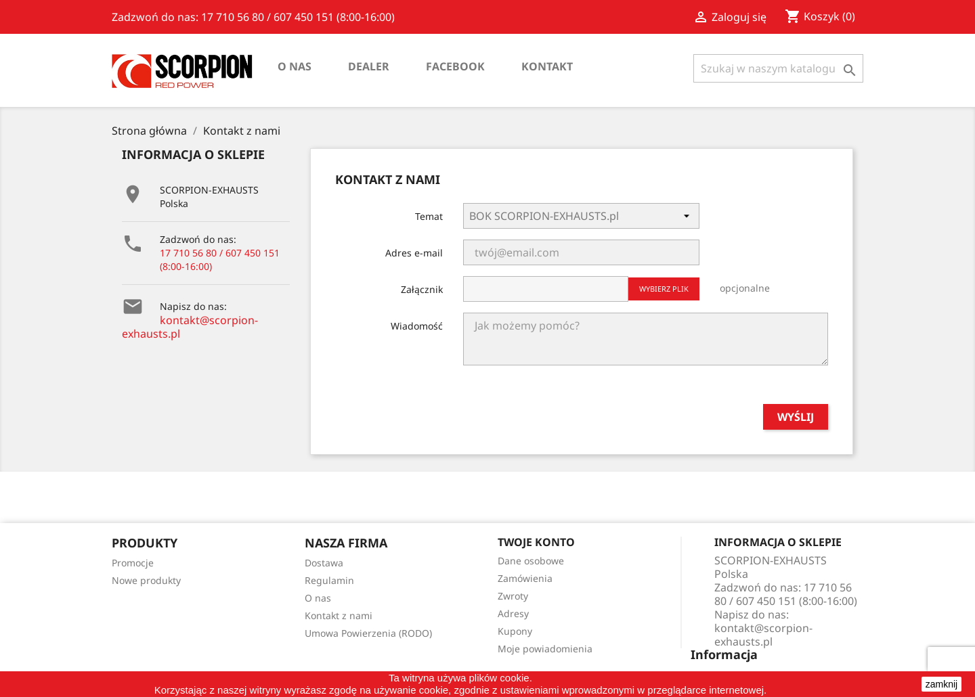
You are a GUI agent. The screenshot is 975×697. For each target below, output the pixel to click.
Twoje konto (536, 542)
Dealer (368, 66)
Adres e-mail (414, 252)
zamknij (941, 684)
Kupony (515, 631)
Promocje (133, 562)
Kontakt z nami (338, 615)
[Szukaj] (778, 68)
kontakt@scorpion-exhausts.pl (190, 327)
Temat (429, 216)
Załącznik (422, 289)
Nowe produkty (146, 580)
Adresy (513, 613)
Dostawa (324, 562)
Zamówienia (525, 578)
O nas (294, 66)
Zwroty (513, 595)
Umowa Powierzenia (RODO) (368, 633)
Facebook (455, 66)
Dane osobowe (531, 560)
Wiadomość (417, 325)
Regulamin (329, 580)
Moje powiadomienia (545, 648)
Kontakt (547, 66)
